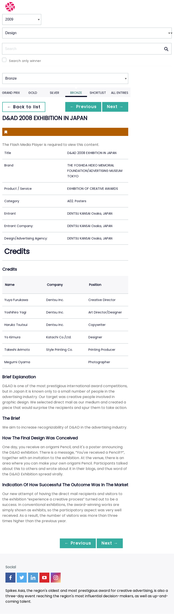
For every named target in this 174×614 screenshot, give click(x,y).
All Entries (119, 92)
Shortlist (98, 92)
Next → (114, 107)
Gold (32, 92)
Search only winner (25, 61)
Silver (54, 92)
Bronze (76, 92)
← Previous (81, 107)
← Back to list (24, 107)
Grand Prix (11, 92)
